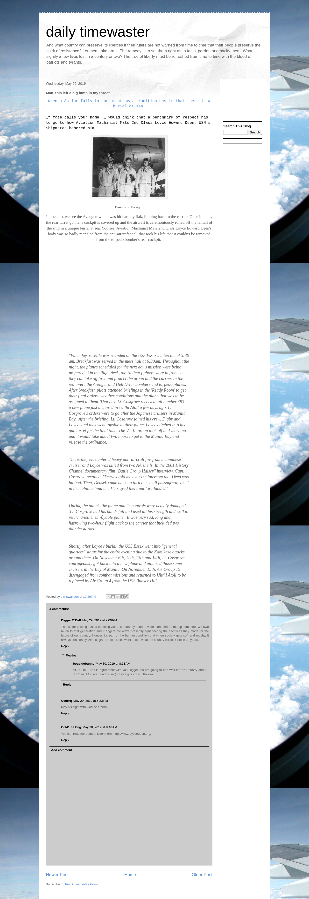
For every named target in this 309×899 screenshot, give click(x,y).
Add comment (61, 750)
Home (130, 874)
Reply (65, 646)
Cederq (66, 700)
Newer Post (57, 874)
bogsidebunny (83, 663)
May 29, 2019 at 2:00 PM (99, 620)
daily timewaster (98, 32)
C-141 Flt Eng (71, 727)
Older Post (202, 874)
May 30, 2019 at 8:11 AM (113, 663)
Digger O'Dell (71, 620)
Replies (71, 655)
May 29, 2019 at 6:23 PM (90, 700)
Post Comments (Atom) (81, 884)
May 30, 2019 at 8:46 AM (100, 727)
